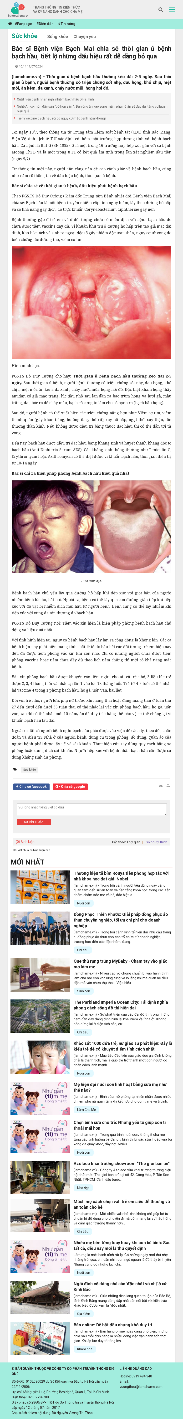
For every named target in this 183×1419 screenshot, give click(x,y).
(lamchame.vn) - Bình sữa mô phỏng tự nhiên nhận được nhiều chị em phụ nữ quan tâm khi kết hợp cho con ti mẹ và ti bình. (122, 1099)
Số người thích (156, 842)
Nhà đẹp (83, 1188)
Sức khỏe (24, 35)
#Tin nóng (66, 24)
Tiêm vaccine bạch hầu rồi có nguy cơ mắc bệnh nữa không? (62, 118)
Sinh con (83, 991)
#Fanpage (23, 24)
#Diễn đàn (45, 24)
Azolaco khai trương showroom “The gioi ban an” (122, 1163)
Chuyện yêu (84, 36)
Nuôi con (83, 903)
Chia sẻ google (73, 786)
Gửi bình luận (34, 822)
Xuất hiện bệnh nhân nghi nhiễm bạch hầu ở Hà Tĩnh (55, 99)
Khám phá (84, 1349)
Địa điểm (83, 1314)
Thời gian (133, 842)
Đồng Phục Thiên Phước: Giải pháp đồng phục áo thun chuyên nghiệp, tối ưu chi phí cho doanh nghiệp (121, 920)
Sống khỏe (57, 36)
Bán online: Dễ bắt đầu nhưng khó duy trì (113, 1324)
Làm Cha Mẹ (86, 1110)
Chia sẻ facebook (33, 786)
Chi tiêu (82, 950)
